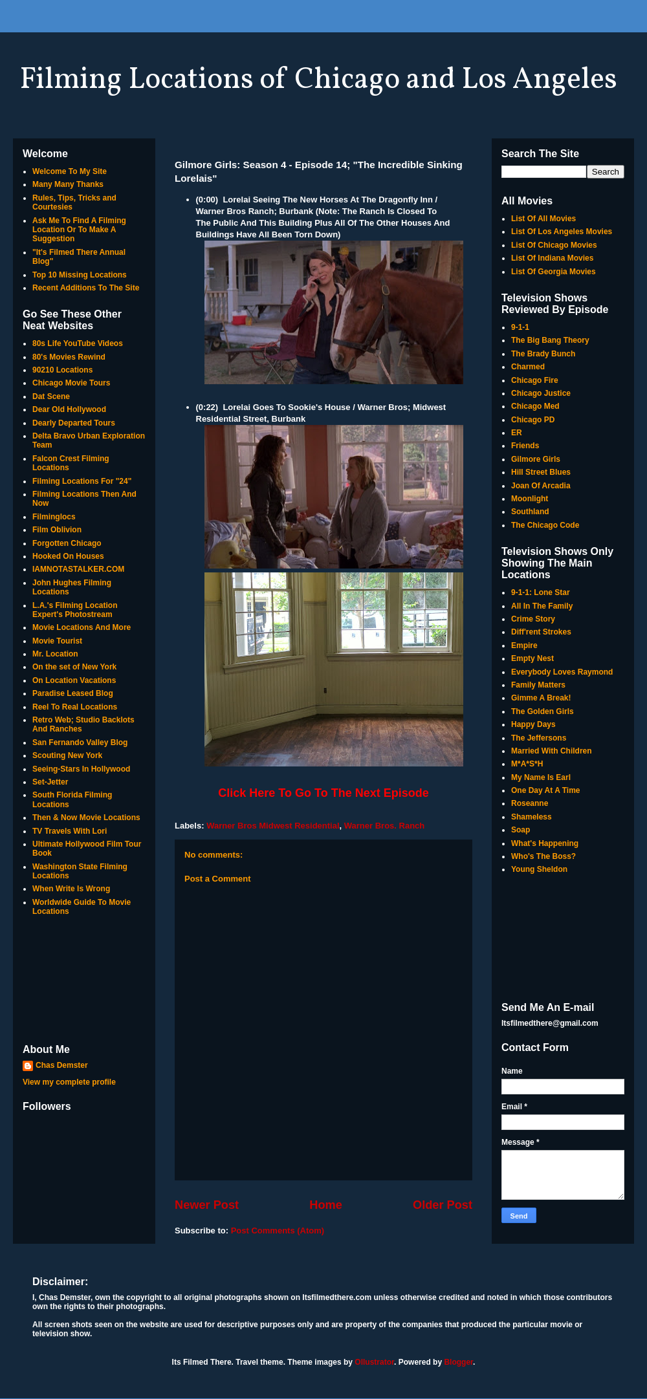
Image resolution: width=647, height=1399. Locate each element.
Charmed (528, 366)
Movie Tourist (57, 640)
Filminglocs (54, 516)
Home (325, 1204)
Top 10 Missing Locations (79, 274)
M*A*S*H (527, 763)
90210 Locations (62, 369)
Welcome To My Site (69, 171)
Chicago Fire (534, 380)
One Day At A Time (545, 790)
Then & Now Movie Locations (86, 817)
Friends (525, 445)
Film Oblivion (57, 529)
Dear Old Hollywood (69, 409)
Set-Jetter (50, 781)
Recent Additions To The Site (85, 287)
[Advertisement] (84, 981)
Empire (524, 645)
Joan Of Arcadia (541, 485)
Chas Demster (62, 1065)
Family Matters (538, 684)
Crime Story (533, 619)
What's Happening (544, 843)
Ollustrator (374, 1362)
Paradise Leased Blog (72, 693)
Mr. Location (55, 653)
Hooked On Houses (68, 556)
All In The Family (542, 606)
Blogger (458, 1362)
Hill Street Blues (541, 472)
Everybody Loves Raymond (562, 672)
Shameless (531, 816)
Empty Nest (532, 658)
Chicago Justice (541, 393)
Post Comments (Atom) (277, 1230)
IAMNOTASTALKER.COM (78, 569)
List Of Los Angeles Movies (561, 231)
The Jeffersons (538, 738)
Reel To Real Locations (74, 706)
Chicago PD (532, 419)
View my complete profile (69, 1082)
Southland (530, 511)
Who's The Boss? (543, 856)
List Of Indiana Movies (552, 258)
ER (516, 432)
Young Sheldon (539, 869)
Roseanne (529, 803)
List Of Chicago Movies (554, 245)
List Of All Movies (543, 218)
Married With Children (551, 750)
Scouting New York (67, 755)
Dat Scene (51, 396)
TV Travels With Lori (69, 831)
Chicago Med (535, 406)
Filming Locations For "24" (81, 481)
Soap (520, 829)
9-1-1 (520, 327)
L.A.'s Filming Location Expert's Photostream (75, 610)
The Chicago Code (545, 525)
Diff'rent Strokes (541, 631)
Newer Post (207, 1204)
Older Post (442, 1204)
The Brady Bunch (543, 353)
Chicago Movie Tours (71, 382)
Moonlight (529, 498)
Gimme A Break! (541, 697)
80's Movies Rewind (68, 357)
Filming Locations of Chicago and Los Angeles (318, 80)
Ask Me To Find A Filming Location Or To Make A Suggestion (79, 230)
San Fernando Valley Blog (79, 742)
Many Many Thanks (68, 184)
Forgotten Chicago (67, 543)
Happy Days (533, 724)
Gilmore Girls (535, 459)
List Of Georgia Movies (553, 271)
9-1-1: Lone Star (540, 592)
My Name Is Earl (541, 777)
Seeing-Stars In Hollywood (81, 769)
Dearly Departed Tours (73, 423)
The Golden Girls (542, 711)
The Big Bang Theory (550, 340)
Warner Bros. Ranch (384, 825)
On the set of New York (74, 666)
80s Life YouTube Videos (77, 343)
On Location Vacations (74, 680)
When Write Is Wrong (71, 888)
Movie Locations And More (81, 627)
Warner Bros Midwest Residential (272, 825)
